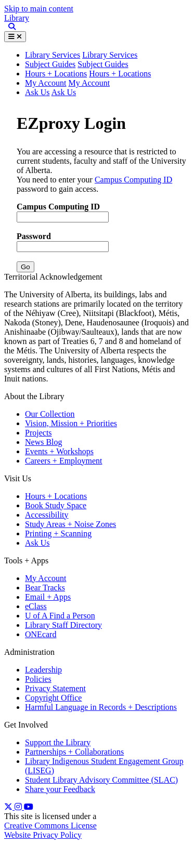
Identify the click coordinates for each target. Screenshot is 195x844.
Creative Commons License (50, 825)
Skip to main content (38, 8)
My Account (46, 82)
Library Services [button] (52, 54)
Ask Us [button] (63, 92)
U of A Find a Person (60, 615)
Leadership (43, 669)
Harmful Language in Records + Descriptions (101, 707)
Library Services (109, 54)
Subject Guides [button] (102, 64)
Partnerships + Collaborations (74, 751)
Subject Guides (50, 64)
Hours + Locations (56, 73)
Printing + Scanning (58, 533)
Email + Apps (48, 596)
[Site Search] (10, 27)
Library (16, 18)
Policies (38, 679)
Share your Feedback (60, 789)
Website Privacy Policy (43, 834)
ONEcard (40, 634)
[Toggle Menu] (15, 36)
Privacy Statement (55, 688)
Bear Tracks (45, 587)
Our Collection (50, 414)
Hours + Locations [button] (120, 73)
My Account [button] (89, 82)
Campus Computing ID (133, 179)
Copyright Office (53, 697)
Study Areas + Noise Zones (70, 524)
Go (25, 267)
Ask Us (37, 92)
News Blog (43, 442)
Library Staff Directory (63, 625)
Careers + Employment (63, 460)
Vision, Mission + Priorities (71, 423)
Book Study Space (55, 505)
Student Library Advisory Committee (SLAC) (101, 779)
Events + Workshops (59, 451)
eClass (36, 606)
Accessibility (47, 514)
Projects (38, 432)
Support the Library (57, 742)
